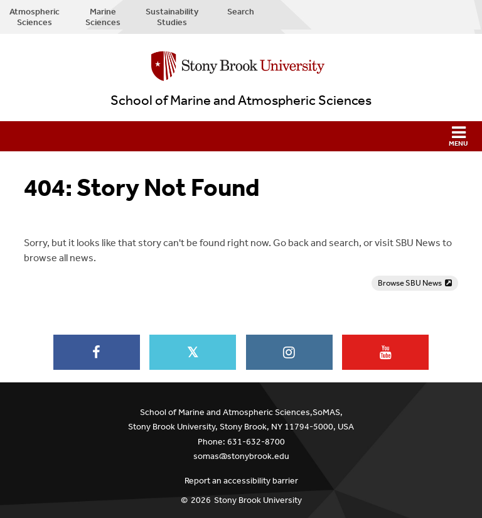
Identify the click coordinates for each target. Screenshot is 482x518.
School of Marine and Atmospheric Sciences (241, 100)
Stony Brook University (258, 500)
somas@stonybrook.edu (241, 456)
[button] (241, 136)
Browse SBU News (410, 283)
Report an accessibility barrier (241, 480)
